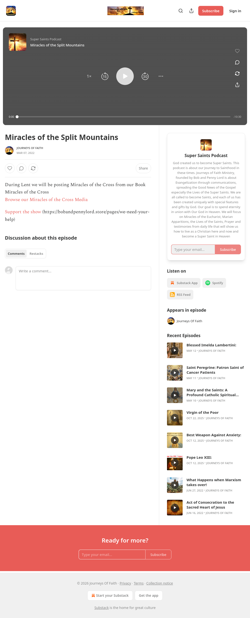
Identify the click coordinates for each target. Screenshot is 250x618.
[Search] (181, 11)
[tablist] (25, 253)
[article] (206, 350)
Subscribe (210, 10)
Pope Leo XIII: (199, 457)
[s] (175, 350)
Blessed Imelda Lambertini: (211, 344)
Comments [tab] (16, 253)
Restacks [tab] (36, 253)
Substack (101, 607)
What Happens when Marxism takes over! (214, 482)
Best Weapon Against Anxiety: (214, 434)
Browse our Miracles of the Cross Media (46, 199)
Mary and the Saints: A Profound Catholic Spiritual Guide (211, 392)
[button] (89, 76)
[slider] (124, 116)
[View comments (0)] (237, 62)
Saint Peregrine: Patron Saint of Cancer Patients (215, 370)
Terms (139, 583)
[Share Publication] (191, 11)
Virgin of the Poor (203, 412)
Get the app (148, 595)
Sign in (235, 10)
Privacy (125, 583)
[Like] (10, 168)
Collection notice (159, 583)
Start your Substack (109, 595)
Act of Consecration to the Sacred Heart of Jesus (210, 505)
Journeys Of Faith (30, 148)
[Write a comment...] (83, 278)
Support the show (23, 211)
